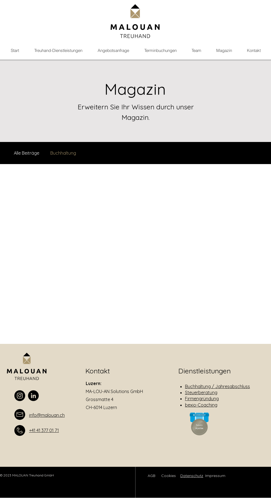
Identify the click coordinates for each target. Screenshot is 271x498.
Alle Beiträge (26, 153)
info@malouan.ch (47, 415)
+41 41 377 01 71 (44, 430)
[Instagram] (19, 395)
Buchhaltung (63, 153)
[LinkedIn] (33, 395)
